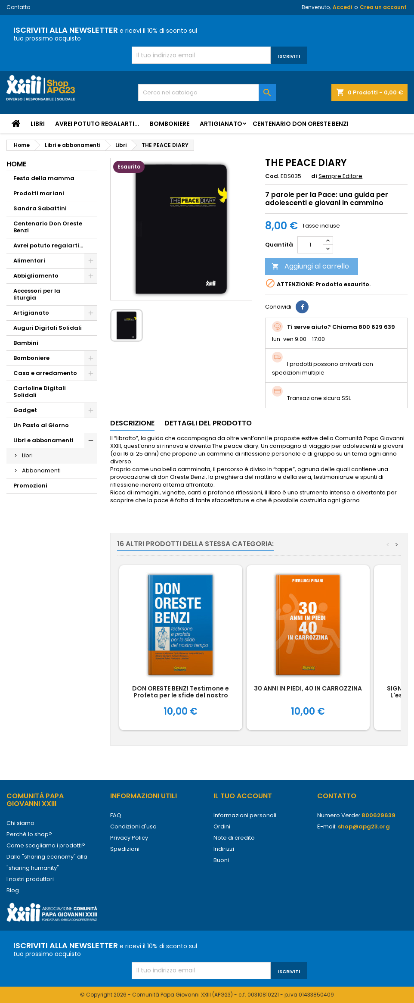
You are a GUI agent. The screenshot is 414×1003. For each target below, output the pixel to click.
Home (16, 164)
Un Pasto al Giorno (41, 425)
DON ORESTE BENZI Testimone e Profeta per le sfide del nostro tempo (180, 695)
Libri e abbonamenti (43, 440)
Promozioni (30, 485)
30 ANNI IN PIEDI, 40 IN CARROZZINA (308, 688)
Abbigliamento (36, 276)
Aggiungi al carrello (310, 266)
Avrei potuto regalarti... (97, 123)
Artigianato (221, 123)
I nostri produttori (30, 879)
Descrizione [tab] (132, 423)
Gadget (25, 410)
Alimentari (29, 260)
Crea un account (383, 7)
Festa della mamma (43, 178)
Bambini (25, 343)
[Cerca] (207, 92)
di (314, 176)
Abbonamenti (41, 470)
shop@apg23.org (364, 826)
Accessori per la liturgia (36, 294)
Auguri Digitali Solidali (47, 328)
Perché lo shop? (29, 834)
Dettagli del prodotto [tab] (208, 423)
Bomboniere (169, 123)
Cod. (272, 176)
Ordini (221, 826)
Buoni (221, 860)
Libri (38, 123)
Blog (12, 890)
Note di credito (234, 838)
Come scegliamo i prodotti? (45, 845)
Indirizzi (223, 849)
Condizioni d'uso (133, 826)
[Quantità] (310, 244)
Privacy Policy (129, 838)
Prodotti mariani (38, 193)
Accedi (342, 7)
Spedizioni (124, 849)
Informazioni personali (244, 815)
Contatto (18, 7)
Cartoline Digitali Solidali (39, 391)
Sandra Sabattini (40, 208)
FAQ (115, 815)
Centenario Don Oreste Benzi (301, 123)
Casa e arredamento (45, 373)
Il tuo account (242, 796)
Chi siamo (20, 823)
